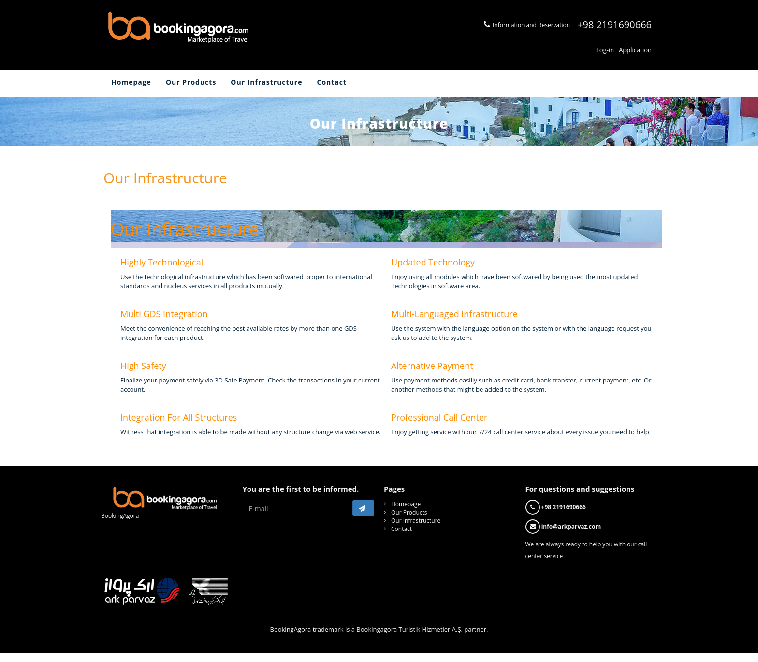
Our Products (191, 82)
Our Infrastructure (266, 82)
